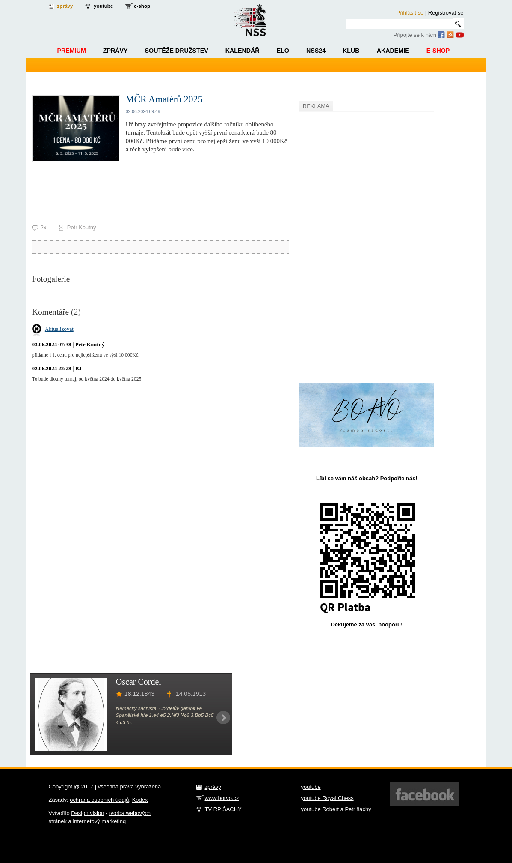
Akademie (393, 50)
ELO (283, 50)
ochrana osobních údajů (99, 800)
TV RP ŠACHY (223, 809)
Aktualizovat (59, 329)
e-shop (142, 6)
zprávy (65, 6)
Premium (71, 50)
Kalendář (242, 50)
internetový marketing (99, 821)
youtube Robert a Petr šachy (336, 809)
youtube (103, 6)
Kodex (140, 800)
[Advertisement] (363, 242)
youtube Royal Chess (327, 798)
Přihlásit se (410, 12)
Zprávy (115, 50)
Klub (351, 50)
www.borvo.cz (222, 798)
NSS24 (316, 50)
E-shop (438, 50)
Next (223, 718)
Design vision (87, 813)
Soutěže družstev (176, 50)
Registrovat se (446, 12)
